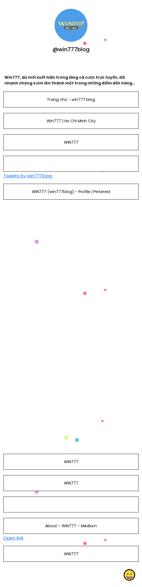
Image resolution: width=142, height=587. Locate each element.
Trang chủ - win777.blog (71, 99)
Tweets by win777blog (27, 176)
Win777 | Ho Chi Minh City (71, 121)
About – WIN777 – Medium (71, 526)
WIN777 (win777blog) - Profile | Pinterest (71, 191)
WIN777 (71, 142)
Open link (13, 538)
